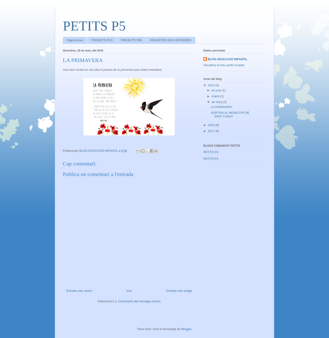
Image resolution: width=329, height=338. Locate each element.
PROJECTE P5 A (102, 40)
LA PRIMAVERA (221, 107)
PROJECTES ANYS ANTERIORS (170, 40)
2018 (211, 125)
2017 (211, 131)
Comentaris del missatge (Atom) (139, 301)
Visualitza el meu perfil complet (223, 65)
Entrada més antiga (179, 290)
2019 (211, 85)
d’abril (216, 96)
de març (217, 102)
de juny (217, 90)
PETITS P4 (210, 152)
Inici (129, 290)
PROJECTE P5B (131, 40)
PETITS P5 (94, 25)
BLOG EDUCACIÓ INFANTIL (227, 59)
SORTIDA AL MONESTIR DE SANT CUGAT (230, 114)
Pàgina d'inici (75, 40)
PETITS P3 (210, 158)
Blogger (186, 329)
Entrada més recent (79, 290)
